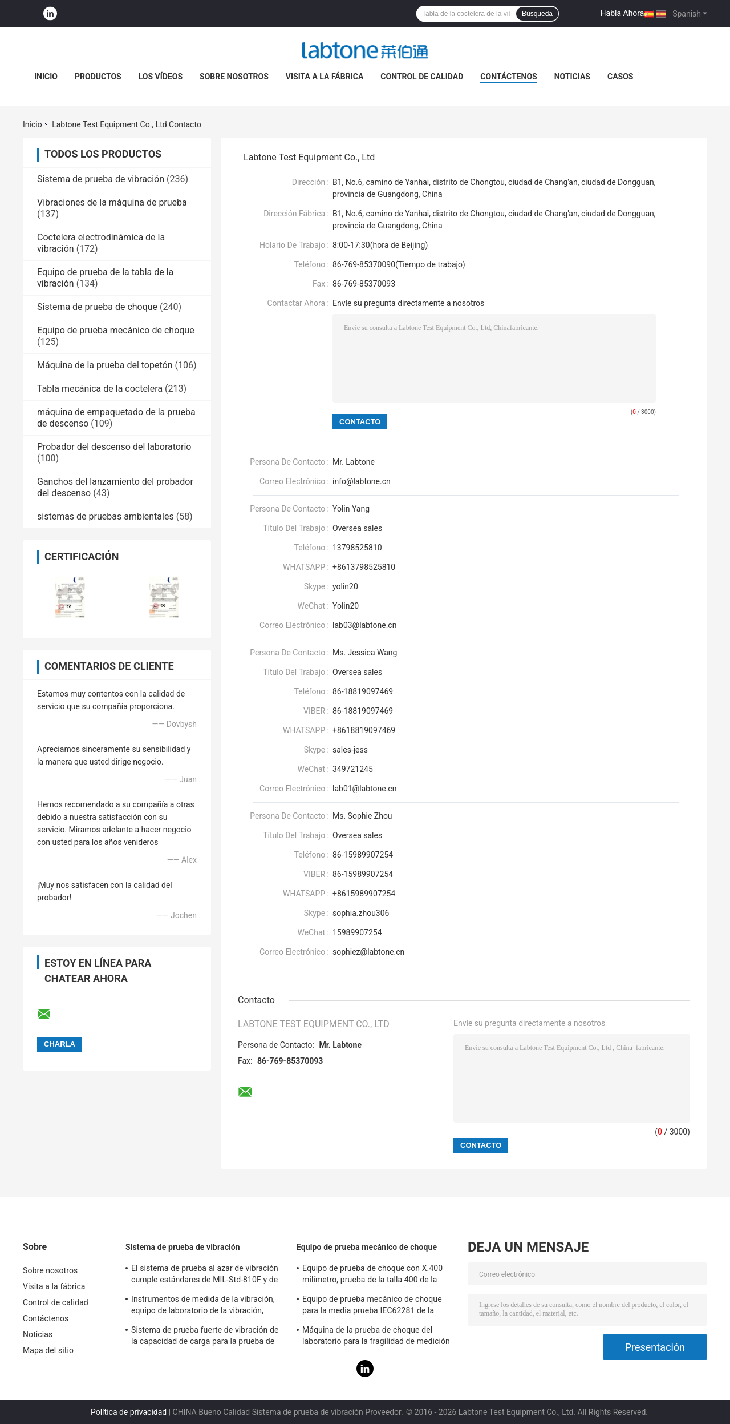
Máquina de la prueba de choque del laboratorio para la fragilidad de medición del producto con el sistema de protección (377, 1337)
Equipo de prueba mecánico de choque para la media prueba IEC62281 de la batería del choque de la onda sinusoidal (374, 1306)
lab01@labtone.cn (364, 788)
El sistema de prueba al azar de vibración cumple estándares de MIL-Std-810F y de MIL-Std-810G (204, 1276)
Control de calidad (421, 76)
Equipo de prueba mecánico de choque (115, 330)
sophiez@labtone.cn (368, 951)
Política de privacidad (129, 1412)
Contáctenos (508, 76)
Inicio (46, 76)
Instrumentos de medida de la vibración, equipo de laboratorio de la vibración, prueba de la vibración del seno (203, 1306)
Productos (98, 76)
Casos (620, 76)
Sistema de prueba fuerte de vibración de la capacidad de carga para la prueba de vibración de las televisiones (205, 1337)
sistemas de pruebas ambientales (105, 516)
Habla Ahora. (624, 13)
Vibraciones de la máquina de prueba (112, 202)
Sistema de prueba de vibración (100, 179)
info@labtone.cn (361, 481)
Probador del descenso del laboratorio (114, 446)
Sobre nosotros (234, 76)
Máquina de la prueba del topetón (104, 365)
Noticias (572, 76)
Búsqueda (537, 14)
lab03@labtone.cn (364, 625)
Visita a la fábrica (324, 76)
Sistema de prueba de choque (97, 306)
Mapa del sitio (48, 1350)
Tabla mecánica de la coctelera (100, 388)
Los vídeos (160, 76)
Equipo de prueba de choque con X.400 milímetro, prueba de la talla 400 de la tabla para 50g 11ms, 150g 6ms (372, 1276)
